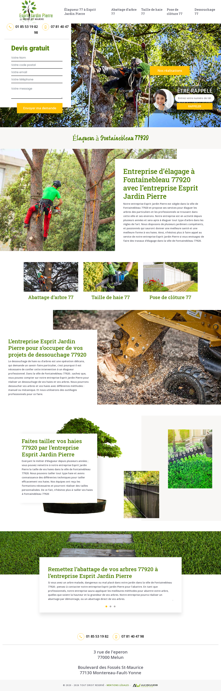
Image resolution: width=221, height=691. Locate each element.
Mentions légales (118, 685)
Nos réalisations (169, 70)
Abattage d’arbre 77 (124, 11)
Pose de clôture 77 (174, 11)
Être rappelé (194, 91)
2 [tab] (110, 606)
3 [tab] (115, 606)
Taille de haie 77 (151, 11)
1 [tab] (106, 606)
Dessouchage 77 (205, 11)
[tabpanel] (110, 585)
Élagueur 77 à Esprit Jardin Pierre (80, 11)
